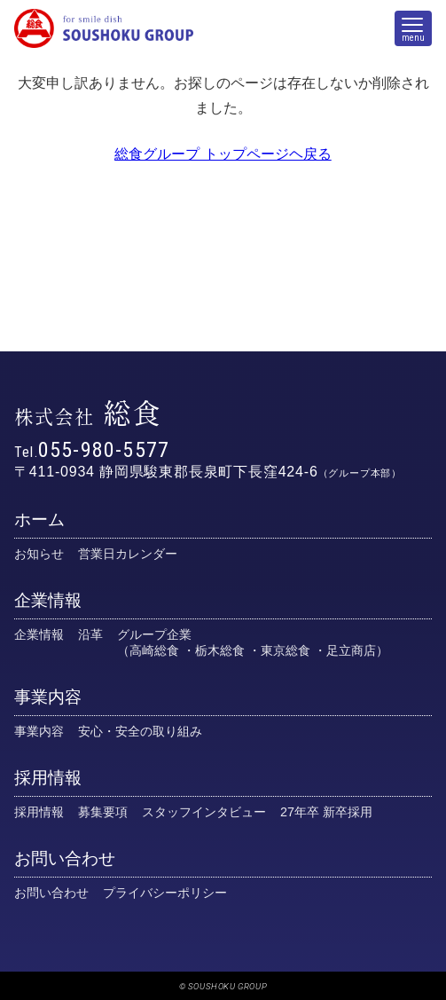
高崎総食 (154, 650)
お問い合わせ (64, 858)
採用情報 (48, 777)
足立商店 (351, 650)
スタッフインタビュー (204, 812)
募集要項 (103, 812)
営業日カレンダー (127, 554)
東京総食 (285, 650)
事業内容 (48, 697)
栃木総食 (220, 650)
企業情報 (48, 600)
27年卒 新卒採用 (326, 812)
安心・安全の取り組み (140, 731)
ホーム (39, 519)
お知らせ (39, 554)
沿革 (90, 634)
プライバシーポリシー (165, 893)
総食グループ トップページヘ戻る (222, 153)
